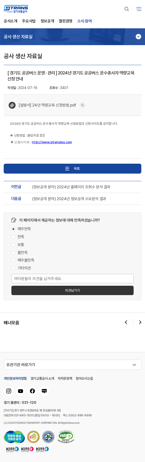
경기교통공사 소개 (42, 378)
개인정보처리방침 (15, 378)
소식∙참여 (84, 21)
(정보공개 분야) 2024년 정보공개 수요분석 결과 (69, 199)
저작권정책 (65, 378)
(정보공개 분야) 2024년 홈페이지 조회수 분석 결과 (71, 187)
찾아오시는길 (84, 378)
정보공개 (47, 21)
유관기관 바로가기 (20, 364)
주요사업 (28, 21)
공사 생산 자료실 (18, 37)
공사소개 (10, 21)
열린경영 (65, 21)
